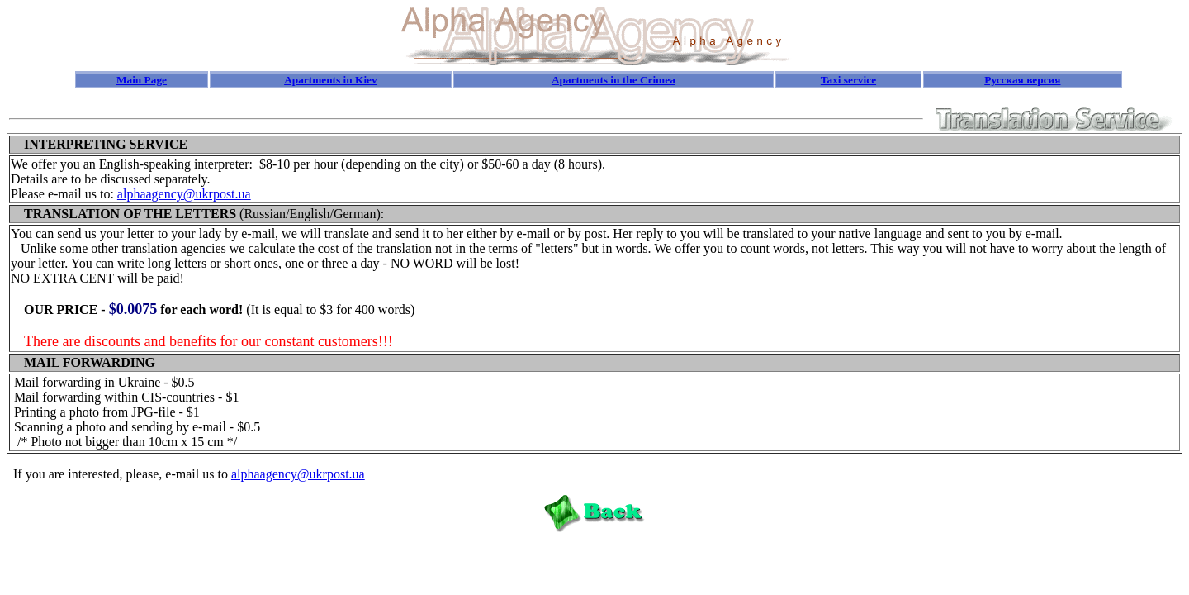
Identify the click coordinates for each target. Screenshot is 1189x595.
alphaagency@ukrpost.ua (184, 194)
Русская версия (1022, 80)
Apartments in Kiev (330, 80)
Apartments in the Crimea (613, 80)
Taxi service (848, 80)
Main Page (141, 80)
